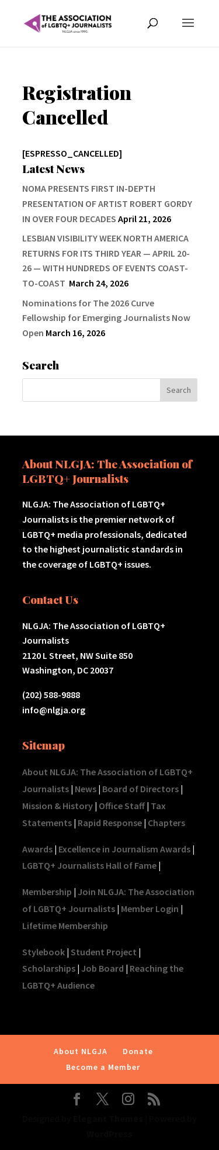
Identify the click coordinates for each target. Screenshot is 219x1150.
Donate (138, 1051)
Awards (37, 849)
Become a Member (103, 1067)
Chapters (166, 822)
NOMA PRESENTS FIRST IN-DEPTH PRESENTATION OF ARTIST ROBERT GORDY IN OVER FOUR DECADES (107, 203)
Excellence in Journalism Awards (124, 849)
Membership (47, 891)
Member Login (150, 908)
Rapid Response (110, 822)
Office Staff (122, 805)
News (85, 789)
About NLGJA (80, 1051)
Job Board (102, 968)
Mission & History (57, 805)
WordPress (109, 1133)
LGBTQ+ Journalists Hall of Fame (89, 865)
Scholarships (48, 968)
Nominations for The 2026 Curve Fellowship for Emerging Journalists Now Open (106, 318)
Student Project (104, 952)
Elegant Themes (108, 1118)
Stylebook (43, 952)
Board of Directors (140, 789)
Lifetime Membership (65, 925)
